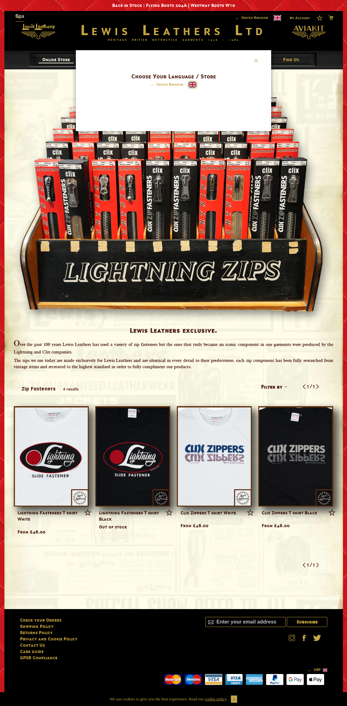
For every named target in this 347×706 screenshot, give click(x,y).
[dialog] (173, 353)
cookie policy (216, 699)
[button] (166, 85)
